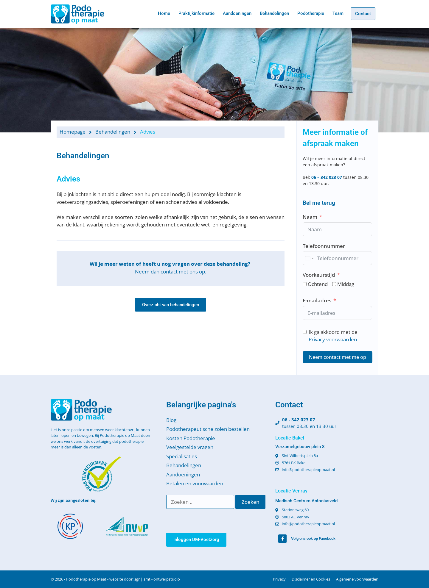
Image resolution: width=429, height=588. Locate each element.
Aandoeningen (237, 13)
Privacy (279, 579)
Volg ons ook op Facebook (313, 538)
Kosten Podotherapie (190, 438)
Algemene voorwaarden (357, 579)
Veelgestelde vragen (189, 447)
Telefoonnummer (324, 246)
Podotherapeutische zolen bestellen (208, 429)
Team (337, 13)
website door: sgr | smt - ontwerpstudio (144, 579)
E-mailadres (317, 300)
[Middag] (334, 284)
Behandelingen (274, 13)
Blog (171, 420)
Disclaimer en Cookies (311, 579)
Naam (310, 216)
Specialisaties (181, 456)
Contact (363, 13)
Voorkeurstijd (319, 274)
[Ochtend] (305, 284)
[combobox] (309, 258)
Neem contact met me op (337, 357)
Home (164, 13)
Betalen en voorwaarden (194, 483)
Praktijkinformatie (196, 13)
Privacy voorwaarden (333, 339)
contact (169, 271)
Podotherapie (310, 13)
